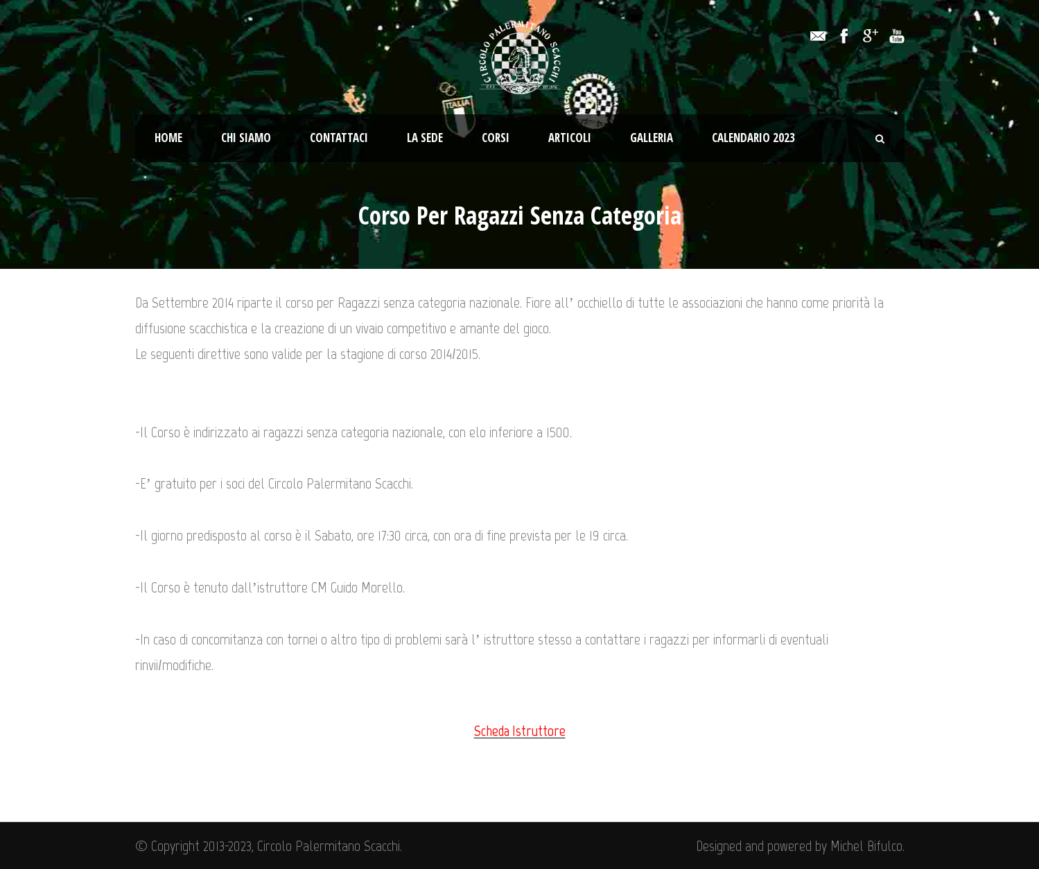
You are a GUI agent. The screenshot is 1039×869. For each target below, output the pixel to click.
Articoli (569, 138)
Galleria (651, 138)
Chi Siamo (246, 138)
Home (168, 138)
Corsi (495, 138)
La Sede (425, 138)
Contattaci (339, 138)
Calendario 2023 (753, 138)
